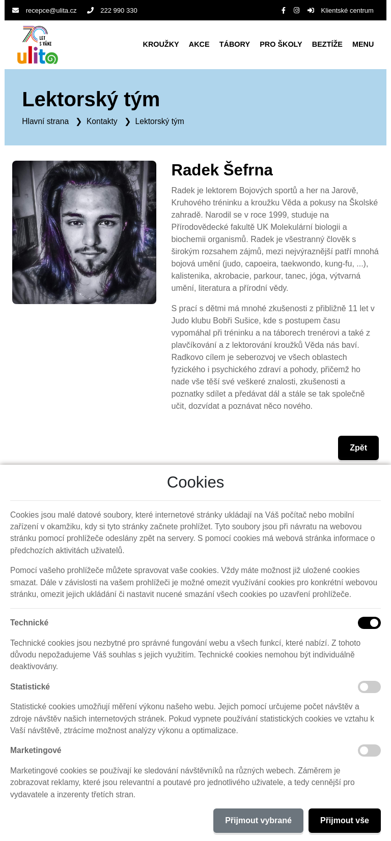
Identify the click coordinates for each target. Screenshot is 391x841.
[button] (363, 44)
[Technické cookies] (369, 623)
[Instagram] (296, 10)
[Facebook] (284, 10)
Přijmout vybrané (258, 820)
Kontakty (102, 121)
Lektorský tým (159, 121)
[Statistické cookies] (369, 687)
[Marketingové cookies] (369, 750)
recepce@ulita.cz (44, 10)
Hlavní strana (45, 121)
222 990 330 (112, 10)
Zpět (358, 447)
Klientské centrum (341, 10)
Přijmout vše (344, 820)
